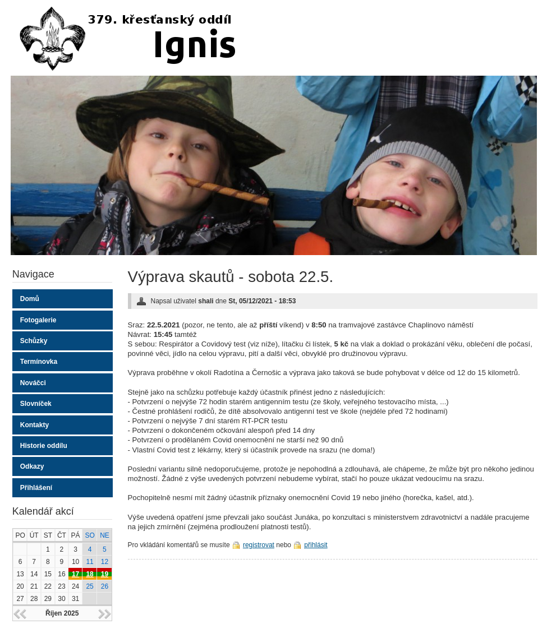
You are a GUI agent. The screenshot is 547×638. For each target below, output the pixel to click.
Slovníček (36, 404)
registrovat (258, 545)
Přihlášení (36, 488)
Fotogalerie (38, 320)
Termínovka (38, 362)
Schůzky (34, 341)
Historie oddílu (43, 446)
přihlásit (315, 545)
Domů (29, 299)
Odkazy (32, 466)
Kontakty (34, 425)
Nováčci (33, 383)
